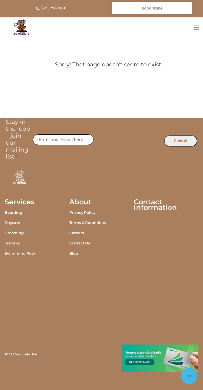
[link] (152, 8)
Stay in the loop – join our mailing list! (18, 139)
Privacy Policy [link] (82, 212)
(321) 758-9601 (53, 8)
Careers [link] (76, 233)
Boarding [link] (13, 212)
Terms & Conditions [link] (87, 223)
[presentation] (129, 139)
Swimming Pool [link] (20, 253)
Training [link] (12, 243)
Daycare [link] (12, 223)
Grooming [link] (14, 233)
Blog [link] (73, 253)
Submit (180, 140)
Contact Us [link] (79, 243)
